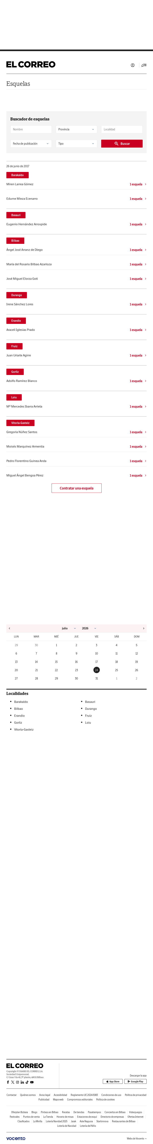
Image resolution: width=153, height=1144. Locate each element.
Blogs (34, 1112)
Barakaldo (17, 175)
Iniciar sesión (132, 65)
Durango (16, 295)
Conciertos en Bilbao (115, 1112)
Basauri (16, 215)
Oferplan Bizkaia (19, 1112)
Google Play (135, 1081)
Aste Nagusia (86, 1121)
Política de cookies (105, 1099)
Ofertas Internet (135, 1116)
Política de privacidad (135, 1094)
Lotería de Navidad (66, 1125)
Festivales (15, 1116)
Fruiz (14, 346)
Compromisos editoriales (80, 1099)
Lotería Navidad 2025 (56, 1121)
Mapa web (58, 1099)
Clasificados (23, 1121)
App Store (112, 1081)
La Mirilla (37, 1121)
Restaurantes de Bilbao (123, 1121)
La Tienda (48, 1116)
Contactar (12, 1094)
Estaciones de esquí (87, 1116)
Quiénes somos (28, 1094)
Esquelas (18, 83)
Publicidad (43, 1099)
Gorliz (15, 372)
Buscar (122, 144)
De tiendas (79, 1112)
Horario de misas (65, 1116)
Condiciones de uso (111, 1094)
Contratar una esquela (76, 488)
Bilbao (15, 240)
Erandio (16, 320)
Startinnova (102, 1121)
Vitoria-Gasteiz (20, 423)
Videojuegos (135, 1112)
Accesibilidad (60, 1094)
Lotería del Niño (88, 1125)
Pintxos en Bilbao (49, 1112)
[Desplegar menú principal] (144, 65)
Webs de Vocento (137, 1138)
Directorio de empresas (112, 1116)
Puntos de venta (31, 1116)
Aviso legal (44, 1094)
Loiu (14, 397)
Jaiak (73, 1121)
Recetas (66, 1112)
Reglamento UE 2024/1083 (84, 1094)
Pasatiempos (94, 1112)
